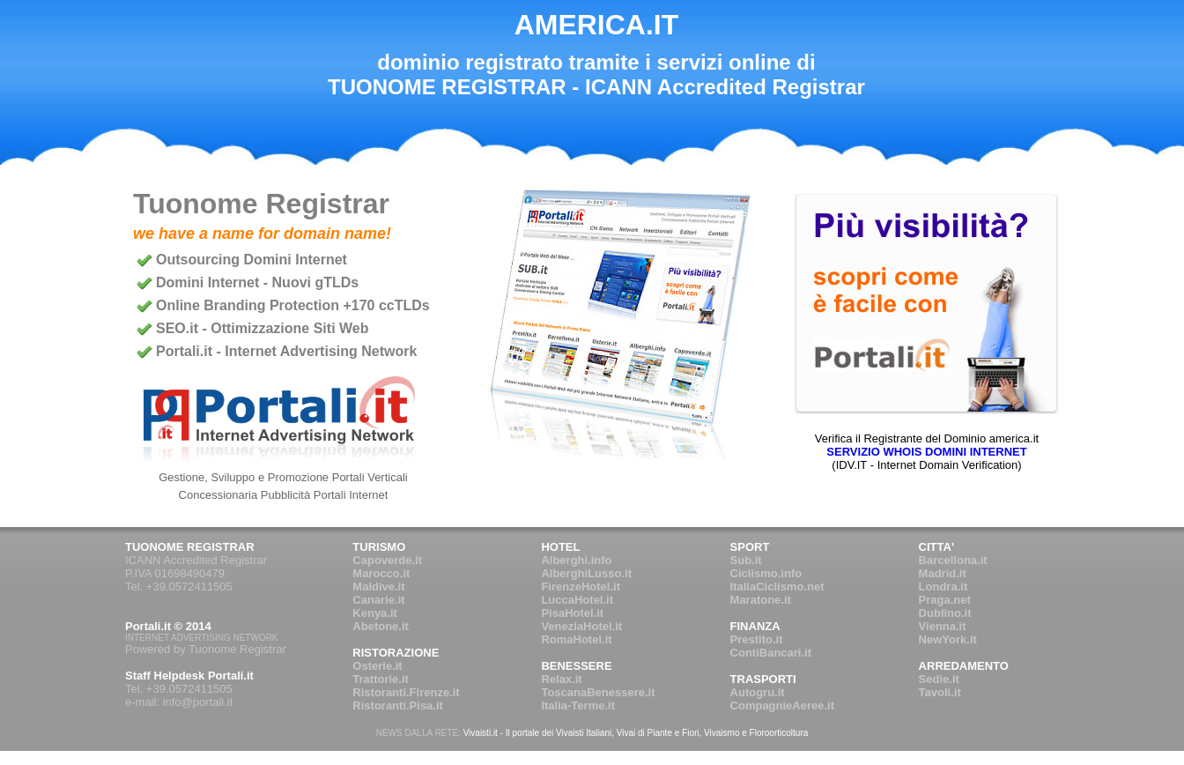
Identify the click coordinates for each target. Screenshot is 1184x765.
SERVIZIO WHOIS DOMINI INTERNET (926, 451)
